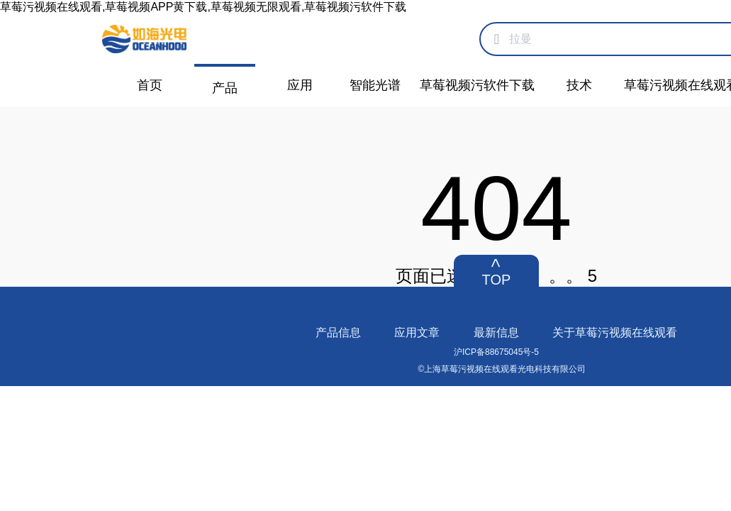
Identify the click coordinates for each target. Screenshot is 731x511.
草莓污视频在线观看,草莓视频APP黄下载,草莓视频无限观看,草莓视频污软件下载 (203, 7)
